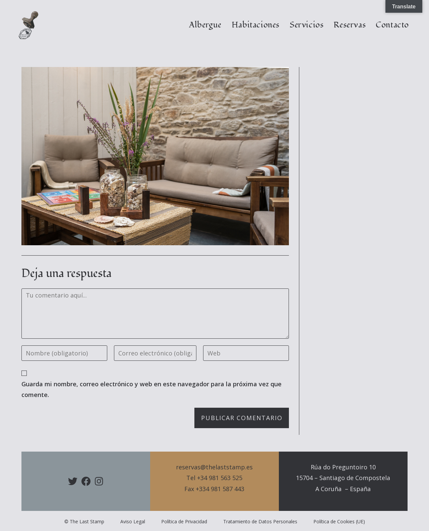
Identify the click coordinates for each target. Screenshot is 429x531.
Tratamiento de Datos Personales (260, 521)
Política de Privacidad (184, 521)
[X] (72, 481)
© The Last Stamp (84, 521)
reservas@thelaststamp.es (214, 467)
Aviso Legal (132, 521)
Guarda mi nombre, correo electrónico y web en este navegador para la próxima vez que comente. (151, 389)
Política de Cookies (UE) (339, 521)
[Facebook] (86, 481)
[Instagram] (99, 481)
